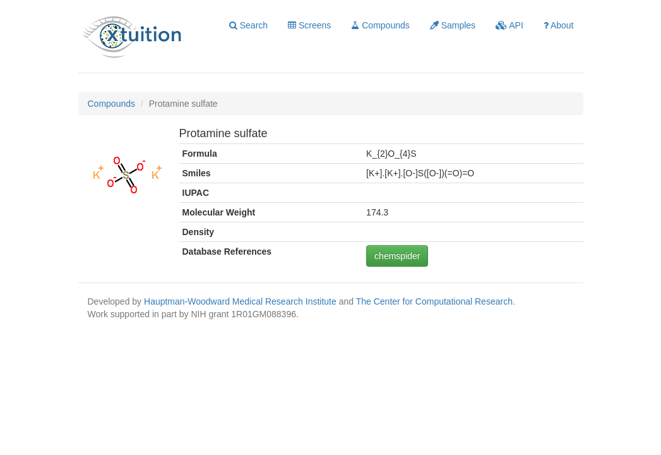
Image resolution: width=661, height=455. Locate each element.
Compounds (380, 25)
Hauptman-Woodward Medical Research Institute (241, 301)
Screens (309, 25)
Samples (452, 25)
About (559, 25)
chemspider (397, 256)
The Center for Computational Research (434, 301)
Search (248, 25)
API (509, 25)
